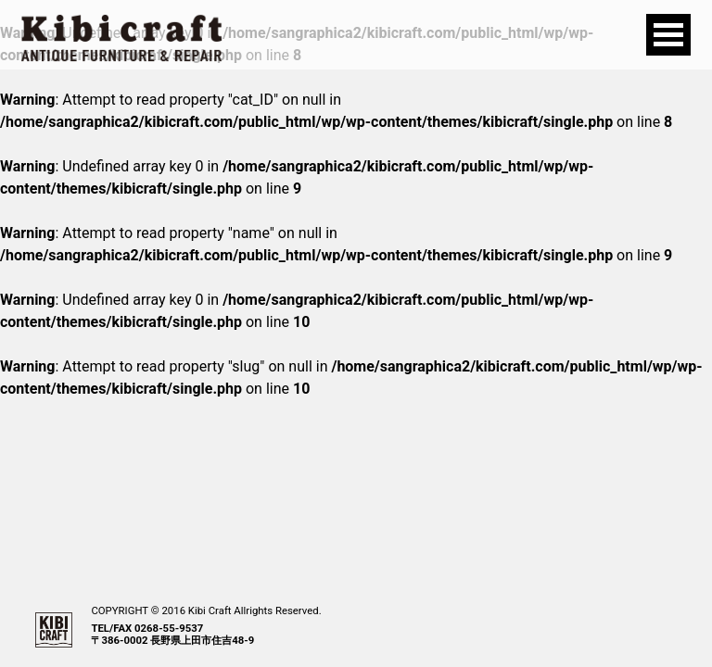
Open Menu (668, 35)
